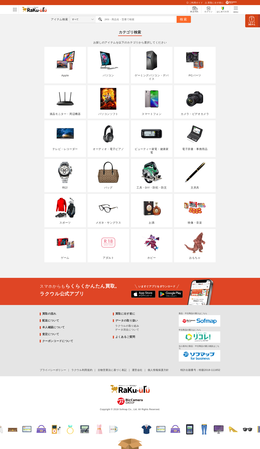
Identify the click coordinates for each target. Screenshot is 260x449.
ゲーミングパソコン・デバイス (152, 65)
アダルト (108, 245)
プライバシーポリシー (53, 369)
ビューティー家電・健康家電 (152, 138)
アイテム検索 (59, 19)
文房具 (195, 175)
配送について (50, 320)
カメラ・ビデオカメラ (195, 101)
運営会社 (137, 369)
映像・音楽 (195, 210)
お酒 (151, 210)
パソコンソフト (108, 101)
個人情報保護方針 (158, 369)
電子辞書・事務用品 (195, 137)
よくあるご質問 (125, 336)
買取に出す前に (214, 3)
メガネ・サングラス (108, 210)
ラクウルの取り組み (127, 325)
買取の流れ (49, 313)
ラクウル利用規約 (81, 369)
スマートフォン (151, 101)
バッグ (108, 175)
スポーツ (65, 210)
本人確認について (53, 327)
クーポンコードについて (57, 340)
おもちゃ (195, 245)
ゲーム (65, 245)
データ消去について (127, 329)
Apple (65, 63)
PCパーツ (195, 63)
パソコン (108, 63)
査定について (50, 334)
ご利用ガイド (195, 3)
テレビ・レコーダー (65, 137)
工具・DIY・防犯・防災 (151, 175)
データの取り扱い (126, 320)
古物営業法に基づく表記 (112, 369)
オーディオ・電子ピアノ (108, 137)
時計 (65, 175)
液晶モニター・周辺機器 (65, 101)
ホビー (151, 245)
